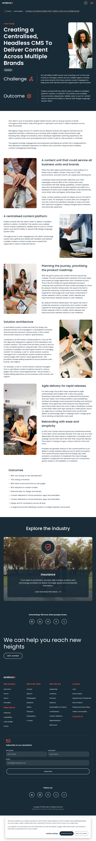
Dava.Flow (7, 689)
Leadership (53, 689)
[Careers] (82, 684)
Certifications (54, 712)
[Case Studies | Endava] (19, 11)
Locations (52, 694)
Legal (33, 809)
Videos (29, 707)
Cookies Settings (52, 809)
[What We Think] (37, 684)
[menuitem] (14, 689)
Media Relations (55, 720)
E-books (30, 720)
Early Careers (77, 694)
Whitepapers (31, 698)
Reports (29, 694)
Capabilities (8, 717)
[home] (10, 11)
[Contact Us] (82, 716)
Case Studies (8, 722)
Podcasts (30, 712)
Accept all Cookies (67, 833)
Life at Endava (77, 703)
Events (6, 726)
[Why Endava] (14, 684)
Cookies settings (52, 833)
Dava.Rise (7, 703)
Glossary (61, 809)
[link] (40, 621)
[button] (85, 3)
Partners (52, 698)
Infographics (31, 716)
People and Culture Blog (81, 707)
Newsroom (53, 725)
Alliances (52, 703)
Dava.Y (6, 698)
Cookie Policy (74, 823)
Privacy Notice (41, 809)
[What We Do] (14, 708)
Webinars (30, 703)
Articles (29, 689)
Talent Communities (79, 712)
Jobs (74, 689)
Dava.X (6, 694)
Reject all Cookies (81, 833)
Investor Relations (55, 716)
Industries (7, 713)
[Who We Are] (59, 684)
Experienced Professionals (81, 698)
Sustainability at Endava (57, 707)
